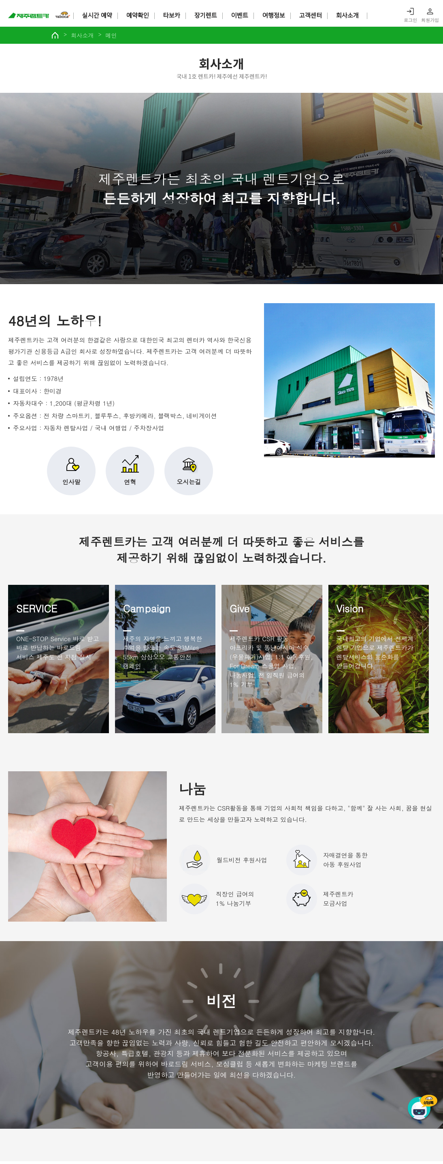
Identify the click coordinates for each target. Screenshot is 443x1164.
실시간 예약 (98, 15)
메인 (124, 37)
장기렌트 (206, 15)
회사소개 (348, 15)
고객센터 (311, 15)
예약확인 (138, 15)
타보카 (172, 15)
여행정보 (274, 15)
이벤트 (240, 15)
